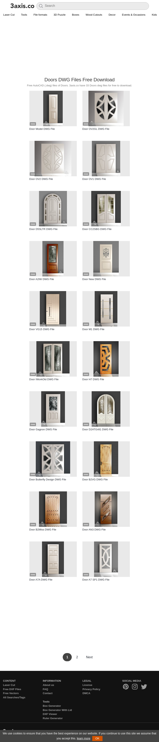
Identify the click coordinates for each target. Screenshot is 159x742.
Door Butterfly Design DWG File (47, 479)
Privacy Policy (91, 689)
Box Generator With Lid (57, 710)
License (87, 685)
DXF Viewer (50, 714)
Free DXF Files (12, 689)
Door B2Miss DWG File (42, 529)
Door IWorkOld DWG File (44, 379)
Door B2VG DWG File (95, 479)
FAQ (45, 689)
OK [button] (97, 738)
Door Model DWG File (42, 128)
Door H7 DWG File (93, 379)
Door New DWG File (94, 279)
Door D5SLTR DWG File (43, 229)
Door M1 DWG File (93, 329)
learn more (83, 738)
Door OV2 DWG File (41, 178)
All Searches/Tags (14, 697)
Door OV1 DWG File (94, 178)
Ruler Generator (53, 718)
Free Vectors (11, 693)
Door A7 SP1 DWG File (96, 579)
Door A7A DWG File (40, 579)
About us (48, 685)
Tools (24, 14)
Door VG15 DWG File (41, 329)
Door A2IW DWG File (41, 279)
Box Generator (52, 705)
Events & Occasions (133, 14)
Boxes (75, 14)
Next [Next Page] (89, 657)
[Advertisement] (79, 47)
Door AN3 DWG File (94, 529)
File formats (40, 14)
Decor (112, 14)
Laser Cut (8, 14)
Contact (47, 693)
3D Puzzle (60, 14)
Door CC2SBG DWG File (97, 229)
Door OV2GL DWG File (96, 128)
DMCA (86, 693)
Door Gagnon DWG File (43, 429)
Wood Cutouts (94, 14)
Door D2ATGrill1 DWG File (97, 429)
